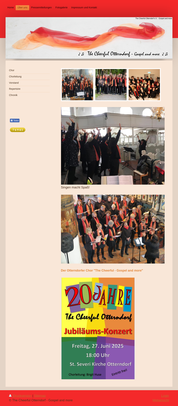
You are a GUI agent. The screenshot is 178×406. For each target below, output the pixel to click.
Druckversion (20, 395)
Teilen (15, 120)
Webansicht (160, 400)
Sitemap (40, 395)
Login (165, 395)
